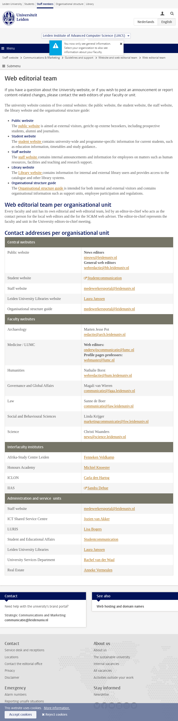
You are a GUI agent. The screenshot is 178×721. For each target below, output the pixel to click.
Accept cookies (20, 714)
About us (100, 650)
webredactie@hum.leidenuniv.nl (108, 375)
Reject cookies (56, 714)
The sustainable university (112, 657)
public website (29, 126)
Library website (30, 173)
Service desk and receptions (24, 650)
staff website (28, 157)
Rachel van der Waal (99, 560)
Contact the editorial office (23, 664)
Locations (11, 657)
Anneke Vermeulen (98, 570)
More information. (57, 708)
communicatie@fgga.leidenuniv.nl (109, 391)
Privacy (10, 670)
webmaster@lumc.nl (99, 360)
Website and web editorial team (118, 58)
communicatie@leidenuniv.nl (26, 620)
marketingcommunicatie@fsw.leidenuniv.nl (116, 421)
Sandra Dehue (97, 488)
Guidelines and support (79, 58)
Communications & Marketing (41, 58)
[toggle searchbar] (172, 13)
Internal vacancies (106, 664)
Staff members (45, 4)
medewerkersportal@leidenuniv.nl (109, 288)
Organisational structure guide (41, 188)
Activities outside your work (114, 677)
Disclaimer (12, 677)
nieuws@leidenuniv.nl (100, 257)
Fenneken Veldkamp (99, 457)
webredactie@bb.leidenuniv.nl (106, 268)
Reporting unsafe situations (24, 701)
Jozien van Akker (97, 519)
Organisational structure (69, 4)
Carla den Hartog (96, 478)
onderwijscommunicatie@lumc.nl (109, 350)
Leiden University (12, 4)
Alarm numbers (15, 694)
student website (29, 141)
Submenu (14, 66)
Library (90, 4)
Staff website (10, 58)
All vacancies (103, 670)
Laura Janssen (94, 299)
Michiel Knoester (97, 467)
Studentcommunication (104, 278)
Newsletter (101, 694)
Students (29, 4)
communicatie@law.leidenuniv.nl (109, 406)
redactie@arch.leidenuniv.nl (105, 334)
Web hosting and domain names (120, 606)
